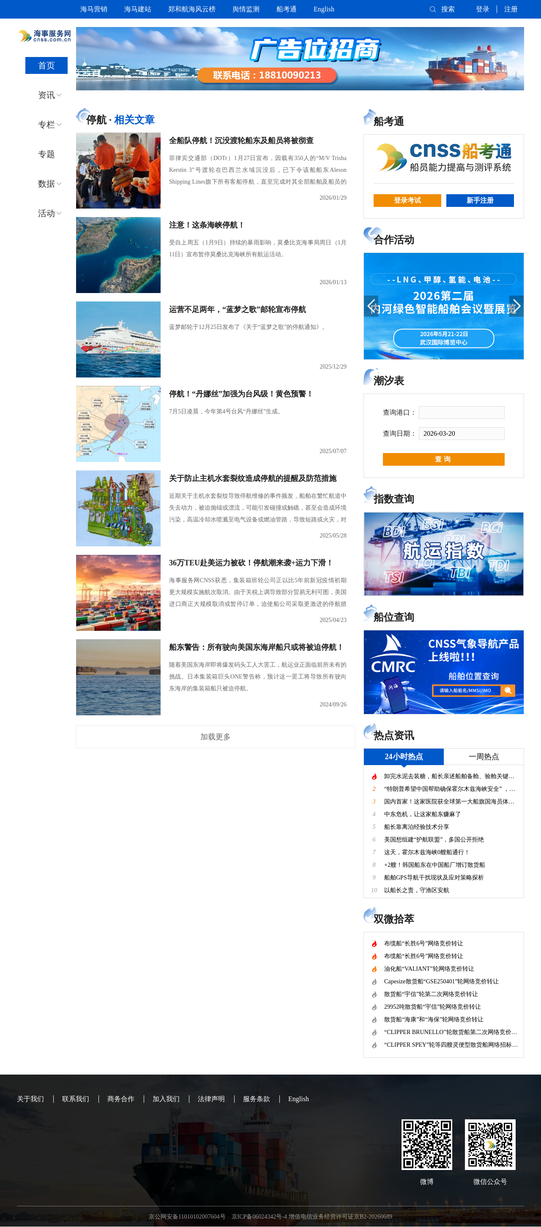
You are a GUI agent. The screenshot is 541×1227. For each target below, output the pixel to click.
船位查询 (394, 617)
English (324, 9)
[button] (371, 306)
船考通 (286, 9)
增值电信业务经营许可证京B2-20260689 (340, 1216)
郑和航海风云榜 (192, 9)
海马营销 (93, 9)
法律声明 (211, 1098)
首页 (46, 65)
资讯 (46, 95)
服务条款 (256, 1098)
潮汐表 (389, 380)
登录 (482, 9)
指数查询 (394, 499)
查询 (444, 459)
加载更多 (215, 737)
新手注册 (480, 200)
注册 (511, 9)
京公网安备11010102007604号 (187, 1216)
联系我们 (75, 1098)
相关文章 (134, 119)
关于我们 (30, 1098)
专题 (46, 154)
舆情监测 (246, 9)
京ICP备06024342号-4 (259, 1216)
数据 (46, 183)
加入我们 (166, 1098)
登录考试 (407, 200)
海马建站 (137, 9)
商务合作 (120, 1098)
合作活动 (394, 239)
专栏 (46, 124)
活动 (46, 213)
